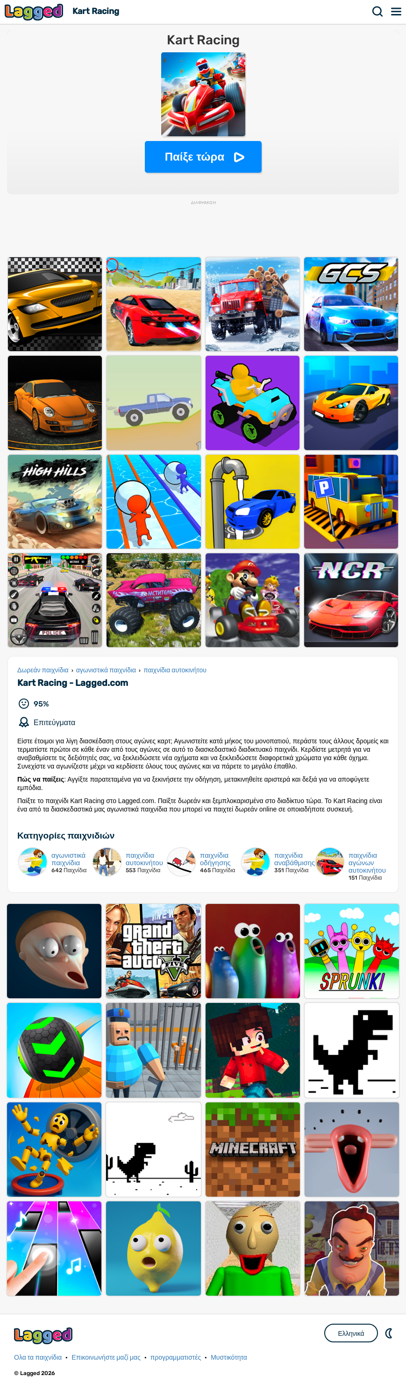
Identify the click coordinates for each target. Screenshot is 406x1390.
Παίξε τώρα (194, 156)
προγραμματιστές (175, 1358)
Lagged (35, 12)
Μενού (396, 11)
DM (389, 1333)
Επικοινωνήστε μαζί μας (105, 1358)
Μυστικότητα (229, 1358)
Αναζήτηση (378, 11)
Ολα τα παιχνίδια (38, 1358)
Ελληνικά (351, 1333)
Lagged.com (44, 1336)
